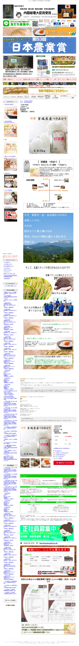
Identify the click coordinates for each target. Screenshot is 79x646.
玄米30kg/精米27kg (10, 214)
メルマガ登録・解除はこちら (10, 285)
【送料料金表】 (7, 278)
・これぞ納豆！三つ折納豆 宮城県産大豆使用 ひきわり (10, 593)
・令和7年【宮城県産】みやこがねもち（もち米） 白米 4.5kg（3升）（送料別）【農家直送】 (10, 392)
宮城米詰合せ (10, 180)
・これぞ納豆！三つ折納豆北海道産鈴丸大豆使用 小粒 (10, 590)
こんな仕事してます (8, 264)
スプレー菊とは (7, 268)
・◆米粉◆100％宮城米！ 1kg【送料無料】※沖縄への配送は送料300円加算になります (10, 447)
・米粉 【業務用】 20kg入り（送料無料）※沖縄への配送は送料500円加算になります (10, 452)
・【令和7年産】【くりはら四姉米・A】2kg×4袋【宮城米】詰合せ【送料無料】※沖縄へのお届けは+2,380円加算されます (10, 410)
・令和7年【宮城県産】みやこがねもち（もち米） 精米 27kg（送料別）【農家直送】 (10, 398)
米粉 (10, 146)
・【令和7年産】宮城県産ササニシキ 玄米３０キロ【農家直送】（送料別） (9, 328)
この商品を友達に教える (60, 454)
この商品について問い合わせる (61, 452)
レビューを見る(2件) (59, 456)
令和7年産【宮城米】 (10, 111)
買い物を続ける (58, 450)
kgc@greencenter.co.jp (63, 511)
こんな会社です (7, 262)
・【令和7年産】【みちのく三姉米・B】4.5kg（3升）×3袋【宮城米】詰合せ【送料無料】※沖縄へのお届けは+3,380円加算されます (10, 416)
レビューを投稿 (58, 458)
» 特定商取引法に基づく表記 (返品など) (61, 448)
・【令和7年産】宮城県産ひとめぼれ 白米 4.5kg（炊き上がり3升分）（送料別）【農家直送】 (9, 305)
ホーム (21, 101)
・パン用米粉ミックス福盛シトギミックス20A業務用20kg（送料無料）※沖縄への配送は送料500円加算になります (10, 458)
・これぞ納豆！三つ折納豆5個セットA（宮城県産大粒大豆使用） (10, 428)
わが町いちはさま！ (8, 269)
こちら (32, 494)
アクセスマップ (7, 271)
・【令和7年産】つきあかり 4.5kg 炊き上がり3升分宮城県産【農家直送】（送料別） (9, 373)
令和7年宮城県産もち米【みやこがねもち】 (10, 129)
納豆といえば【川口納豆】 (10, 163)
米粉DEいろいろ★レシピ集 (9, 273)
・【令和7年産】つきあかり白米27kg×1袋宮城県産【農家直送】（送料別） (9, 380)
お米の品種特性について (9, 266)
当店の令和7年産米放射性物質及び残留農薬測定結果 (10, 276)
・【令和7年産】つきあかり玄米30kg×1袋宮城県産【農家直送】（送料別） (9, 386)
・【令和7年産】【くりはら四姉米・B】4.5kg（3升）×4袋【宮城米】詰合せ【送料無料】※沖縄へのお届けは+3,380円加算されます (10, 423)
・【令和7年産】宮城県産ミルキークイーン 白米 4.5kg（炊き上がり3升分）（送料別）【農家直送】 (10, 356)
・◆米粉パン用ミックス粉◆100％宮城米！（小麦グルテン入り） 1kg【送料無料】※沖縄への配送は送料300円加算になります (10, 295)
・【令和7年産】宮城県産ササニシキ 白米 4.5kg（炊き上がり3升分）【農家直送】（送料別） (9, 322)
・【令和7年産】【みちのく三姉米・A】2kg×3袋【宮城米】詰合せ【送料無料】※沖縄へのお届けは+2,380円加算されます (10, 403)
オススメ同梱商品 (10, 197)
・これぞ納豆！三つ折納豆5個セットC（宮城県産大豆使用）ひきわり (10, 436)
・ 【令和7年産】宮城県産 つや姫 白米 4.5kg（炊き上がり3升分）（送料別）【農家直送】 (9, 339)
